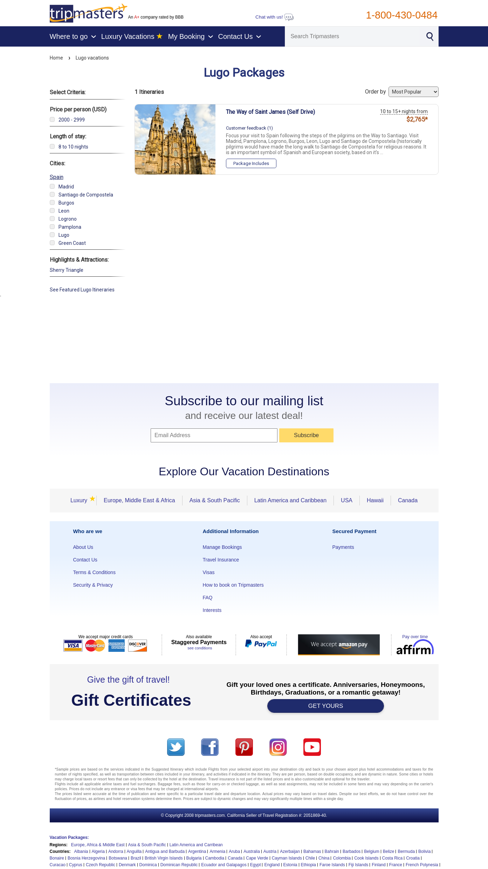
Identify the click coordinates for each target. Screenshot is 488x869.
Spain (56, 177)
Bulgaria (194, 858)
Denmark (127, 864)
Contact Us (85, 560)
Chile (310, 858)
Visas (209, 572)
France (395, 864)
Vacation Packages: (69, 837)
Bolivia (424, 851)
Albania (81, 851)
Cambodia (215, 858)
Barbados (351, 851)
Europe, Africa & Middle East (98, 844)
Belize (388, 851)
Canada (408, 500)
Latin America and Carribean (196, 844)
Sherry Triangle (66, 270)
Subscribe (306, 435)
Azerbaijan (290, 851)
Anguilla (134, 851)
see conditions (199, 648)
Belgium (371, 851)
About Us (83, 547)
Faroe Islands (332, 864)
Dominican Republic (179, 864)
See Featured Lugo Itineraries (82, 289)
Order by (402, 92)
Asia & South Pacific (215, 500)
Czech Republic (100, 864)
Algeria (98, 851)
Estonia (290, 864)
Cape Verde (257, 858)
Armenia (217, 851)
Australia (251, 851)
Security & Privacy (93, 585)
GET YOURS (325, 706)
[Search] (352, 36)
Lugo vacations (92, 58)
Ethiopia (308, 864)
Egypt (255, 864)
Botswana (118, 858)
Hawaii (375, 500)
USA (346, 500)
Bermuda (406, 851)
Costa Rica (392, 858)
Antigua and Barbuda (165, 851)
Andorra (115, 851)
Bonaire (57, 858)
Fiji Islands (359, 864)
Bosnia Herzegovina (86, 858)
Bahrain (332, 851)
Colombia (342, 858)
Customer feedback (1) (249, 128)
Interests (212, 610)
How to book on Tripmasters (233, 585)
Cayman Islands (287, 858)
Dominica (148, 864)
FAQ (208, 597)
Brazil (136, 858)
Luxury (80, 500)
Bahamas (312, 851)
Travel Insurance (221, 560)
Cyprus (75, 864)
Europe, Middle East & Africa (139, 500)
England (272, 864)
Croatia (413, 858)
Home (56, 58)
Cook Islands (366, 858)
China (323, 858)
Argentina (197, 851)
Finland (378, 864)
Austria (269, 851)
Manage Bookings (222, 547)
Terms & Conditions (94, 572)
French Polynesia (422, 864)
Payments (343, 547)
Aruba (234, 851)
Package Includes (251, 163)
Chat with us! (274, 17)
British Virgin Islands (164, 858)
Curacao (58, 864)
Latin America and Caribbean (290, 500)
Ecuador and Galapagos (223, 864)
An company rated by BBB (156, 17)
